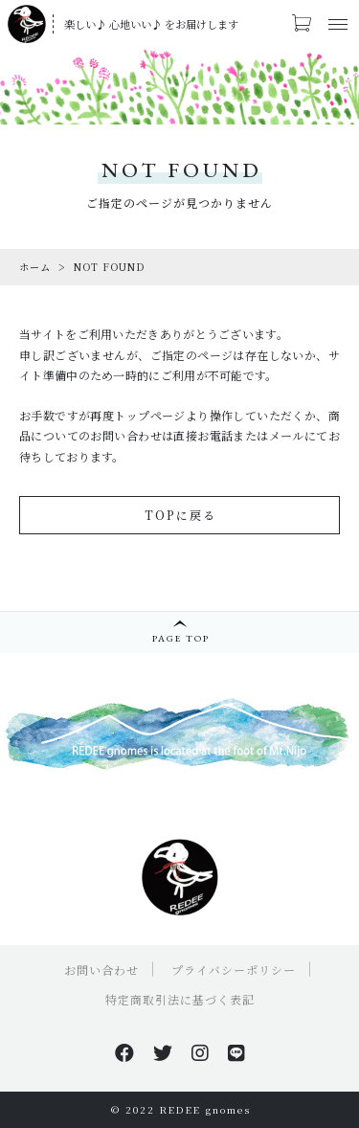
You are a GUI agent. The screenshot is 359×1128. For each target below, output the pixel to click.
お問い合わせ (101, 969)
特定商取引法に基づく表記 (180, 999)
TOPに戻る (180, 515)
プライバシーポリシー (233, 969)
